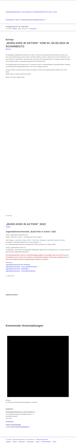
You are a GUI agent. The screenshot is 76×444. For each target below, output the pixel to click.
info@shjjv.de (9, 421)
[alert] (38, 365)
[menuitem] (8, 441)
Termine (8, 227)
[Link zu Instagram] (68, 439)
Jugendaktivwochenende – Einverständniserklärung (20, 271)
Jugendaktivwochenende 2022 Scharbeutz (18, 264)
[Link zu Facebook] (65, 439)
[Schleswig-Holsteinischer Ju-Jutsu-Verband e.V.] (31, 12)
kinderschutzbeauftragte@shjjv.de (19, 427)
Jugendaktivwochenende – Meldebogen (17, 269)
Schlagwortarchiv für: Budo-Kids (17, 26)
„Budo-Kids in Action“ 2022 (26, 224)
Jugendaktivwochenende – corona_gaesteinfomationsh (21, 266)
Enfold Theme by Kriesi (42, 439)
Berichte (8, 49)
